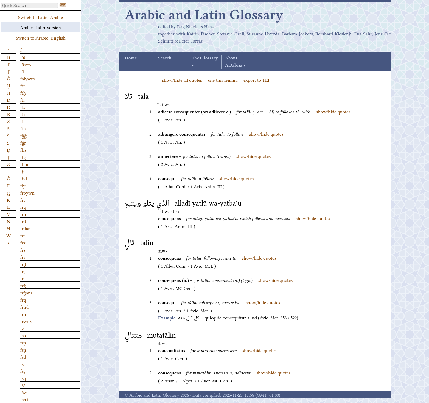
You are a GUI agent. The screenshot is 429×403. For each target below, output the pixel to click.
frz (23, 242)
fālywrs (27, 78)
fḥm (24, 164)
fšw (23, 392)
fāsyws (26, 64)
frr (22, 235)
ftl (22, 121)
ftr (22, 99)
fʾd (22, 57)
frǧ (23, 206)
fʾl (22, 71)
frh (23, 314)
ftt (22, 85)
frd (23, 221)
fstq (23, 335)
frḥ (23, 214)
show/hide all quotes (182, 79)
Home (131, 58)
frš (22, 256)
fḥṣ (23, 156)
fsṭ (22, 370)
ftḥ (23, 92)
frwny (26, 321)
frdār (25, 228)
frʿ (22, 278)
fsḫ (23, 349)
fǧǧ (23, 135)
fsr (22, 363)
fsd (23, 356)
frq (23, 299)
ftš (22, 107)
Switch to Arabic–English (41, 37)
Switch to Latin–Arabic (40, 17)
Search (164, 58)
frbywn (27, 192)
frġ (23, 285)
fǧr (23, 142)
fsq (23, 377)
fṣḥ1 (24, 399)
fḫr (23, 185)
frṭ (22, 271)
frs (22, 249)
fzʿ (22, 328)
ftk (23, 114)
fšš (22, 385)
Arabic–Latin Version (40, 27)
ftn (23, 128)
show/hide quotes (333, 111)
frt (22, 199)
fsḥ (23, 342)
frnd (24, 306)
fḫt (23, 171)
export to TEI (256, 79)
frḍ (23, 264)
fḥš (23, 149)
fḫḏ (23, 178)
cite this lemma (222, 79)
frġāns (26, 292)
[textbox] (29, 5)
